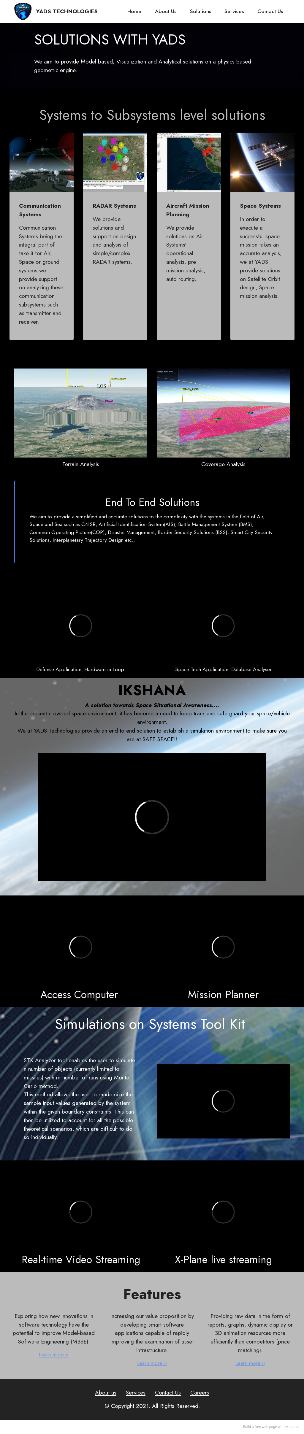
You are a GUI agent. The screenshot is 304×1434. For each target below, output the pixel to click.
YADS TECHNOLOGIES (67, 11)
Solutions (200, 11)
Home (134, 11)
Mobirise (292, 1427)
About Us (165, 11)
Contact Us (270, 11)
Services (234, 11)
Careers (199, 1392)
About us (105, 1392)
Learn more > (54, 1354)
